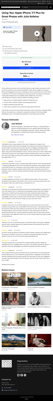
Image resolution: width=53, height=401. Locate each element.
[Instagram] (25, 375)
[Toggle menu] (50, 7)
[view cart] (49, 1)
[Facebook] (21, 375)
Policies (26, 399)
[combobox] (34, 7)
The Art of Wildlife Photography (36, 287)
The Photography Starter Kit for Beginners (39, 307)
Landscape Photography (8, 349)
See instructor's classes (17, 135)
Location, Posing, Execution (35, 328)
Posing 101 (30, 349)
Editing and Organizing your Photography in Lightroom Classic (13, 307)
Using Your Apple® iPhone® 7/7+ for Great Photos (10, 31)
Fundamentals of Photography (10, 287)
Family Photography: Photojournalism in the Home (13, 328)
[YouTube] (18, 375)
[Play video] (37, 34)
